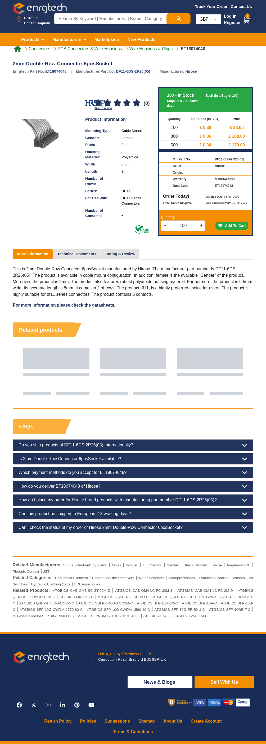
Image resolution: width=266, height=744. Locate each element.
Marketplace (106, 39)
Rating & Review (120, 254)
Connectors (39, 49)
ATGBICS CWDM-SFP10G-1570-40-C (108, 616)
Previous (22, 371)
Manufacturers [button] (67, 39)
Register (232, 22)
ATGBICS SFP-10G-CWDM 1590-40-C (118, 610)
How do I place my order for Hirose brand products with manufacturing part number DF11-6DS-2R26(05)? (133, 500)
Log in (230, 16)
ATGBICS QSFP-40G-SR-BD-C (123, 597)
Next (244, 371)
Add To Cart (232, 226)
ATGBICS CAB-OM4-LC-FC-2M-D (205, 591)
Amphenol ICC (238, 565)
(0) (146, 103)
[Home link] (17, 49)
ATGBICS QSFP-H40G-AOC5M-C (105, 603)
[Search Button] (178, 18)
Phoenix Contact (26, 572)
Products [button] (31, 39)
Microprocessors (181, 578)
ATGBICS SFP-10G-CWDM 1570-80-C (51, 610)
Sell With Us (224, 682)
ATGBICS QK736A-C (76, 597)
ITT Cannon (152, 565)
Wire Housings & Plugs (151, 49)
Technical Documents (77, 254)
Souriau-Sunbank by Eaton (85, 565)
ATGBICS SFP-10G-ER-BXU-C (179, 610)
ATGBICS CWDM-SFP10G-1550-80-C (43, 616)
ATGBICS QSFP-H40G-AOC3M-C (46, 603)
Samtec (173, 565)
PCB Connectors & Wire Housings (90, 49)
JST (46, 572)
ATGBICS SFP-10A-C (199, 603)
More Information (32, 254)
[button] (246, 20)
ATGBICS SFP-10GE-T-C (229, 610)
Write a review (103, 108)
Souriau (132, 565)
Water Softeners (151, 578)
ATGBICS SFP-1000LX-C (157, 603)
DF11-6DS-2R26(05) (133, 71)
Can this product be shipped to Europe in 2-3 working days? (133, 514)
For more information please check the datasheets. (64, 305)
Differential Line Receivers (113, 578)
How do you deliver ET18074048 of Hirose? (133, 486)
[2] (107, 103)
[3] (117, 103)
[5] (136, 103)
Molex (116, 565)
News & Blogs (160, 682)
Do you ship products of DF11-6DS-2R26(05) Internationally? (133, 445)
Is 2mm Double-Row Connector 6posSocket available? (133, 459)
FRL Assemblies (87, 584)
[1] (98, 103)
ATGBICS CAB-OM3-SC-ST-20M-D (81, 591)
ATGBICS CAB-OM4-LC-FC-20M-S (144, 591)
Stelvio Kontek (195, 565)
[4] (127, 103)
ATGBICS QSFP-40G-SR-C (175, 597)
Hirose (191, 71)
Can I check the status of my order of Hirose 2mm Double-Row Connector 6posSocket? (133, 527)
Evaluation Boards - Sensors (222, 578)
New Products (141, 39)
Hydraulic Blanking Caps (50, 584)
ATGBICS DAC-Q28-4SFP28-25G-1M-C (175, 616)
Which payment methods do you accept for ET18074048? (133, 472)
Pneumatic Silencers (71, 578)
